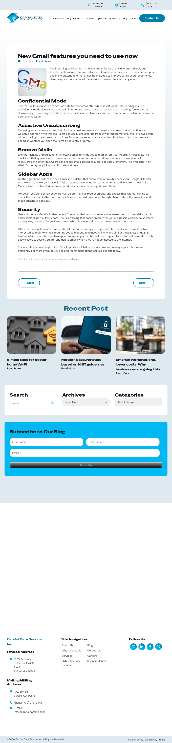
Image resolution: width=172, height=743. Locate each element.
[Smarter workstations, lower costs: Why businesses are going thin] (140, 335)
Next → (143, 283)
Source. (75, 259)
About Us (57, 18)
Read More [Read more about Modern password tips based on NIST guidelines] (68, 368)
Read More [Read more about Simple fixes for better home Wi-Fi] (14, 368)
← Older (29, 283)
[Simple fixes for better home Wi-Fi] (31, 335)
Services (89, 18)
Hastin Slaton (44, 61)
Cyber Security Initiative (108, 18)
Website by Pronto (155, 739)
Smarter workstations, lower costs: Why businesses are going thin (138, 364)
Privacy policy (135, 739)
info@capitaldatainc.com (29, 712)
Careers (134, 18)
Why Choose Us (75, 18)
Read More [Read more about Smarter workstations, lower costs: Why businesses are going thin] (122, 373)
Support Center (96, 661)
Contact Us (152, 18)
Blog (125, 18)
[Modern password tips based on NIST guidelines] (86, 335)
